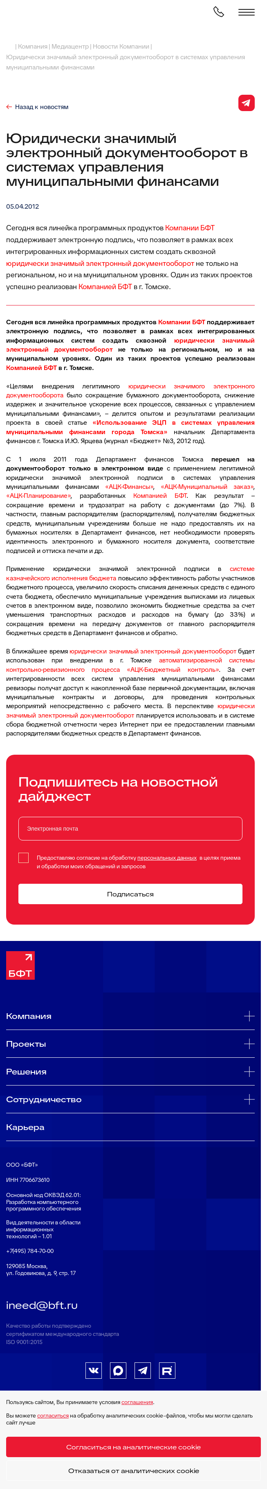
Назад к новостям (41, 107)
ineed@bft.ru (42, 1305)
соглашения (137, 1402)
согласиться (53, 1415)
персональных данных (167, 857)
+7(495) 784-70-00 (30, 1251)
